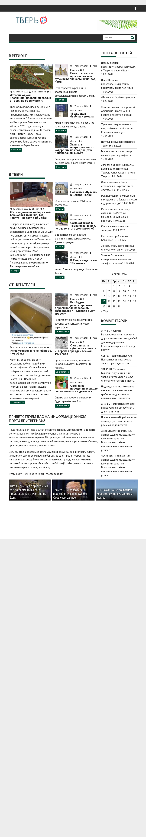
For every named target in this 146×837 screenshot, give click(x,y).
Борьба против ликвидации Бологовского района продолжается (119, 421)
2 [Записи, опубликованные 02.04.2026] (119, 286)
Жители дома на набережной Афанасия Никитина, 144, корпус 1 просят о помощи (118, 111)
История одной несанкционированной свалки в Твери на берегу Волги (118, 66)
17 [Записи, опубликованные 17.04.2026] (124, 296)
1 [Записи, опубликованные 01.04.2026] (114, 286)
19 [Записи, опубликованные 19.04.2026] (134, 296)
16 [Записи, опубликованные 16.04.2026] (119, 296)
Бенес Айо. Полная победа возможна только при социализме (117, 359)
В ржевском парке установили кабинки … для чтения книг (118, 407)
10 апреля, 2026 (19, 347)
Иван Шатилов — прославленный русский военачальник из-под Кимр (117, 84)
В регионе (16, 149)
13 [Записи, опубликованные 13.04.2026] (103, 296)
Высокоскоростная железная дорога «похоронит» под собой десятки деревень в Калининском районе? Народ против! (119, 342)
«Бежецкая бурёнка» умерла (118, 97)
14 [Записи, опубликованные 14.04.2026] (109, 296)
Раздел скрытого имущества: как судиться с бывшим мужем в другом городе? (119, 199)
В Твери (15, 270)
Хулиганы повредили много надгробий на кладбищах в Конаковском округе (117, 128)
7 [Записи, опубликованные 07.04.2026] (109, 291)
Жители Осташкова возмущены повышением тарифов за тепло (116, 259)
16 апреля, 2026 (79, 137)
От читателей (17, 402)
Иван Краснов (38, 92)
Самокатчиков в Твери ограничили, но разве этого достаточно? (117, 186)
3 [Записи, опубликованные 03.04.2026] (124, 286)
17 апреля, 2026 (79, 106)
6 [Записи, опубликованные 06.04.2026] (104, 291)
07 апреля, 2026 (79, 253)
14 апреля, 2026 (79, 215)
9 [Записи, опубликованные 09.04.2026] (119, 291)
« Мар (104, 311)
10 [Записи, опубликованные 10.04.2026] (124, 291)
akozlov (34, 209)
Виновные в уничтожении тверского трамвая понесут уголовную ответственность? (118, 377)
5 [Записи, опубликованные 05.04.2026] (134, 286)
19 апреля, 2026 (19, 92)
